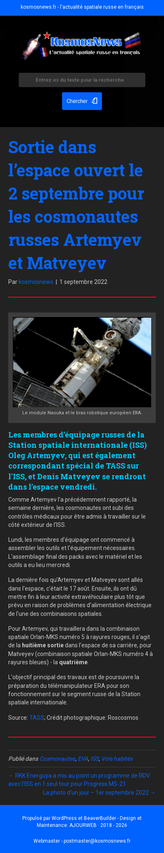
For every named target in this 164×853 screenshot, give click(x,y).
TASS (36, 717)
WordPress (64, 818)
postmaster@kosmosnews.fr (97, 841)
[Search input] (82, 82)
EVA (83, 758)
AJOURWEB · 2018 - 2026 (98, 825)
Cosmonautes (57, 758)
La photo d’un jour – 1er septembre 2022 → (99, 792)
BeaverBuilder (100, 818)
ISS (94, 758)
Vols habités (117, 758)
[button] (82, 99)
